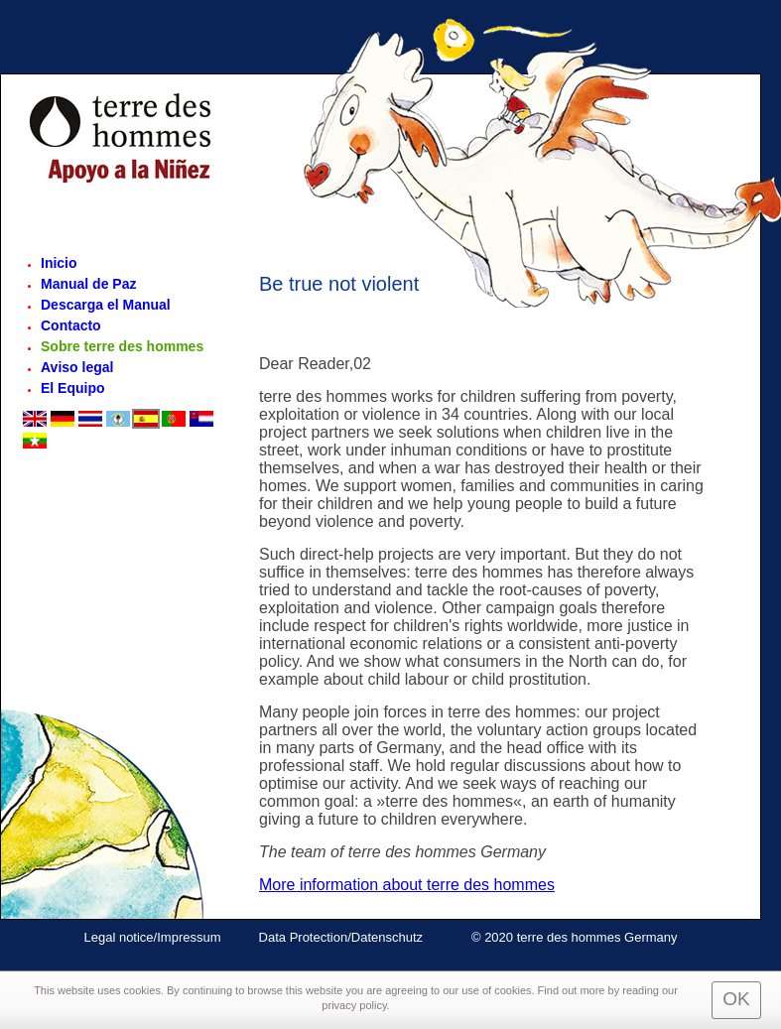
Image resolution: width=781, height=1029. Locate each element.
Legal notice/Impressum (151, 937)
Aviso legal (77, 367)
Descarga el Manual (106, 305)
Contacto (71, 325)
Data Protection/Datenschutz (343, 937)
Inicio (59, 263)
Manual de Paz (88, 284)
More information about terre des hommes (407, 884)
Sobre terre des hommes (122, 346)
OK (735, 998)
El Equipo (73, 388)
